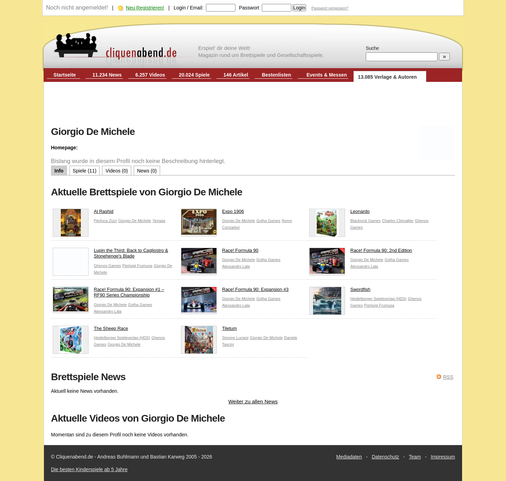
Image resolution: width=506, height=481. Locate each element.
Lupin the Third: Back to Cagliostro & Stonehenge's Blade (110, 255)
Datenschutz (385, 457)
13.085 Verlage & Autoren (387, 77)
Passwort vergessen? (329, 8)
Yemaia (159, 221)
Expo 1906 (212, 213)
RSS (448, 377)
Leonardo (339, 213)
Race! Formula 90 (219, 252)
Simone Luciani (235, 338)
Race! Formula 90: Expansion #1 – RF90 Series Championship (108, 294)
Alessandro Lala (236, 266)
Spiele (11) (85, 171)
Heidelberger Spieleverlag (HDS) (378, 299)
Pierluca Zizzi (105, 221)
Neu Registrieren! (145, 8)
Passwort (249, 8)
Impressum (443, 457)
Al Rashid (83, 213)
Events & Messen (326, 75)
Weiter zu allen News (253, 401)
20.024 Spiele (194, 75)
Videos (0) (116, 171)
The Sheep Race (90, 330)
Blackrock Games (365, 221)
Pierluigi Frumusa (137, 266)
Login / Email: (188, 8)
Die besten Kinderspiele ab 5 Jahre (89, 469)
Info (59, 171)
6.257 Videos (150, 75)
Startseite (64, 75)
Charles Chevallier (398, 221)
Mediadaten (349, 457)
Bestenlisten (276, 75)
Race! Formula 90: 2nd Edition (360, 252)
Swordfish (339, 291)
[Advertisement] (253, 105)
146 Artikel (235, 75)
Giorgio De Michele (134, 221)
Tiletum (209, 330)
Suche (372, 48)
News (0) (147, 171)
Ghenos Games (107, 266)
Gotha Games (268, 221)
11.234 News (107, 75)
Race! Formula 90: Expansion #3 (234, 291)
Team (415, 457)
